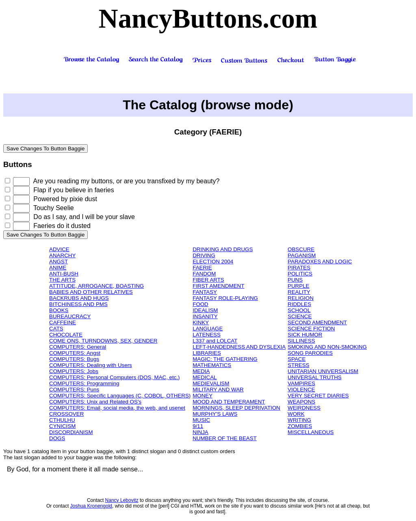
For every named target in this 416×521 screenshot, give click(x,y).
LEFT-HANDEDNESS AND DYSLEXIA (239, 347)
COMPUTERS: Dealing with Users (90, 365)
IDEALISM (205, 310)
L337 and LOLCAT (215, 341)
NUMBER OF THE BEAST (225, 438)
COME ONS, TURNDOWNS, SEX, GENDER (103, 341)
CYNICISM (62, 426)
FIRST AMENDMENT (218, 286)
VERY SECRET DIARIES (318, 396)
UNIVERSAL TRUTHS (315, 377)
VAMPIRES (301, 383)
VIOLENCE (301, 389)
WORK (296, 414)
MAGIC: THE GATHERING (225, 359)
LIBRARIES (207, 353)
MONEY (202, 396)
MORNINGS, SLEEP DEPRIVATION (236, 408)
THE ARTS (62, 280)
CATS (56, 329)
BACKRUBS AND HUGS (79, 298)
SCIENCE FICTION (311, 329)
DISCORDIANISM (71, 432)
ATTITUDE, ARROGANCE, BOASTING (96, 286)
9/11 (198, 426)
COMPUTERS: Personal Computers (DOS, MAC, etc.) (114, 377)
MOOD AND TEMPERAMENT (229, 402)
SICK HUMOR (305, 335)
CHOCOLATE (65, 335)
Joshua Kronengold (91, 506)
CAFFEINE (62, 322)
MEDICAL (205, 377)
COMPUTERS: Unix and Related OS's (95, 402)
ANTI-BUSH (63, 274)
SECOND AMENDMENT (317, 322)
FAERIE (202, 268)
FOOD (200, 304)
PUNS (295, 280)
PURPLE (298, 286)
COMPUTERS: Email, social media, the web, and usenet (117, 408)
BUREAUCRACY (70, 316)
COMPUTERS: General (77, 347)
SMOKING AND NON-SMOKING (327, 347)
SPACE (297, 359)
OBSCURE (301, 249)
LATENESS (207, 335)
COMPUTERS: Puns (74, 389)
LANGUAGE (208, 329)
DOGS (57, 438)
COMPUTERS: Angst (74, 353)
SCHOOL (299, 310)
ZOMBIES (300, 426)
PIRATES (299, 268)
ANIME (57, 268)
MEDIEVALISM (211, 383)
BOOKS (58, 310)
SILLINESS (301, 341)
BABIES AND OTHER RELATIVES (91, 292)
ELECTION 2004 (213, 261)
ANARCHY (62, 255)
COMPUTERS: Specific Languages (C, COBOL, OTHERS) (120, 396)
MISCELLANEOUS (311, 432)
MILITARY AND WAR (218, 389)
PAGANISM (302, 255)
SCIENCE (300, 316)
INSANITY (205, 316)
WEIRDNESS (304, 408)
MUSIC (201, 420)
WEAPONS (301, 402)
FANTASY (205, 292)
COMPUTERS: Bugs (74, 359)
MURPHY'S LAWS (215, 414)
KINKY (201, 322)
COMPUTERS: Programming (84, 383)
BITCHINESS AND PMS (78, 304)
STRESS (298, 365)
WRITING (299, 420)
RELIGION (301, 298)
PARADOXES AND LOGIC (320, 261)
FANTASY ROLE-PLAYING (225, 298)
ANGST (58, 261)
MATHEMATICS (212, 365)
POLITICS (300, 274)
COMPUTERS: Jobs (73, 371)
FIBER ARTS (208, 280)
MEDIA (201, 371)
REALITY (299, 292)
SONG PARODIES (310, 353)
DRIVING (204, 255)
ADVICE (59, 249)
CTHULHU (62, 420)
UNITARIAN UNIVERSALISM (323, 371)
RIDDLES (299, 304)
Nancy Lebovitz (122, 500)
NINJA (200, 432)
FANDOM (204, 274)
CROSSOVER (66, 414)
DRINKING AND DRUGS (223, 249)
